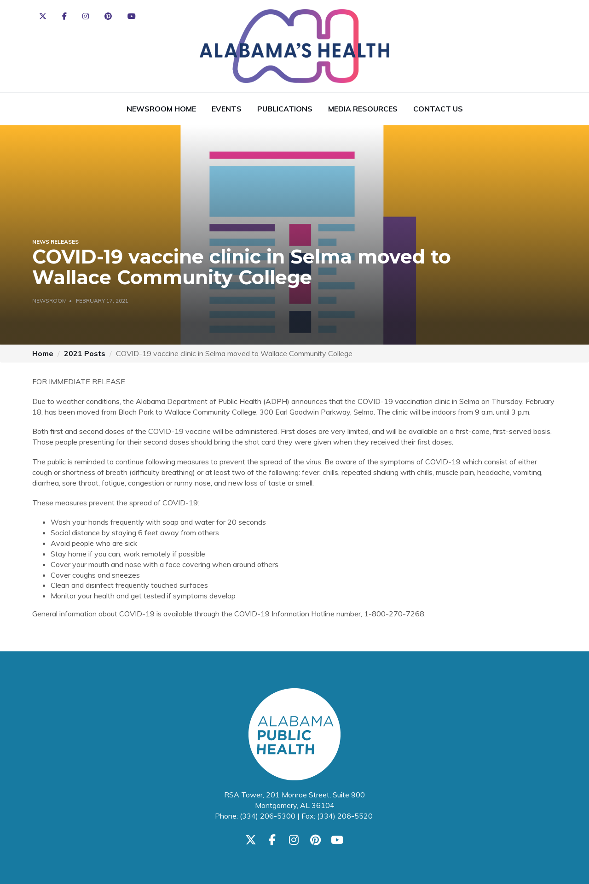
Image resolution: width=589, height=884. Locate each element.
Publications (284, 108)
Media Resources (363, 108)
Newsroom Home (161, 108)
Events (227, 108)
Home (42, 353)
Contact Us (438, 108)
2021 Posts (84, 353)
